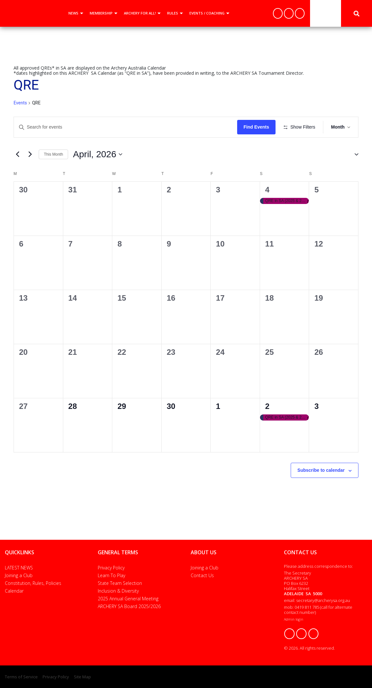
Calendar (14, 591)
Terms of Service (21, 677)
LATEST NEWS (19, 568)
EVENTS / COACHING (207, 13)
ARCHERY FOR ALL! (140, 13)
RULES (172, 13)
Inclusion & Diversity (118, 591)
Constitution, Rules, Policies (33, 583)
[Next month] (30, 154)
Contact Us (202, 575)
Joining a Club (19, 575)
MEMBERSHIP (101, 13)
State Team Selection (120, 583)
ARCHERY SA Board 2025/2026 (129, 606)
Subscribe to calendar (321, 470)
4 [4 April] (267, 189)
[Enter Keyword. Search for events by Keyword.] (125, 127)
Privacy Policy (111, 568)
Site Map (82, 677)
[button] (353, 154)
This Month (53, 154)
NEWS (73, 13)
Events (20, 102)
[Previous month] (17, 154)
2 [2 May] (267, 406)
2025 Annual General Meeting (128, 599)
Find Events (256, 127)
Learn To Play (111, 575)
